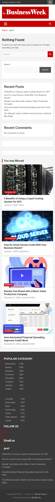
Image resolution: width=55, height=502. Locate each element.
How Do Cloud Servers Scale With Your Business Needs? (27, 459)
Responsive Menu (50, 2)
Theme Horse (40, 494)
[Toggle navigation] (5, 24)
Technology (10, 192)
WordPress (36, 497)
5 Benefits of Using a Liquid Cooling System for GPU (27, 92)
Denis (21, 205)
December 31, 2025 (12, 298)
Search (50, 54)
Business (9, 285)
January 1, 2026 (10, 251)
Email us (9, 440)
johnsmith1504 (28, 298)
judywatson (24, 251)
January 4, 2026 (10, 205)
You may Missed (14, 160)
